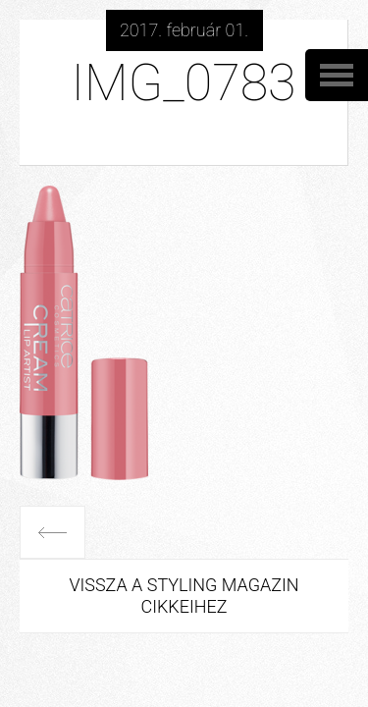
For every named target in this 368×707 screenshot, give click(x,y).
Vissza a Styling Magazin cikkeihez (183, 595)
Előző (52, 532)
